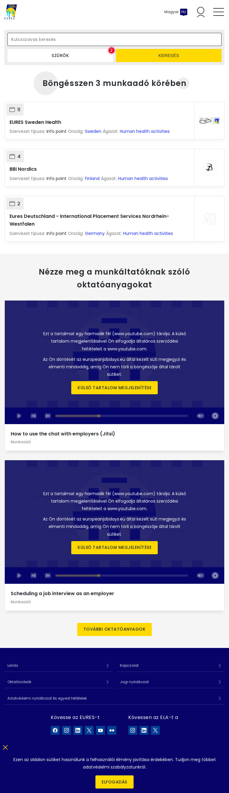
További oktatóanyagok (114, 629)
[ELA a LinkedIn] (144, 730)
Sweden (93, 131)
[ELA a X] (155, 730)
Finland (92, 178)
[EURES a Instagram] (66, 730)
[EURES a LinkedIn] (77, 730)
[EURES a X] (89, 730)
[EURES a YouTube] (100, 730)
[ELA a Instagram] (132, 730)
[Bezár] (5, 746)
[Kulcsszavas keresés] (114, 39)
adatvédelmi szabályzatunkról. (114, 767)
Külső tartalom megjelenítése (114, 388)
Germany (95, 233)
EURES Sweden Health (35, 122)
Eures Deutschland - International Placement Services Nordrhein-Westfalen (89, 220)
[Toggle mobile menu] (219, 12)
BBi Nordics (23, 169)
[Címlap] (10, 11)
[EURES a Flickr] (111, 730)
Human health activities (145, 131)
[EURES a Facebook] (55, 730)
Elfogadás (114, 782)
